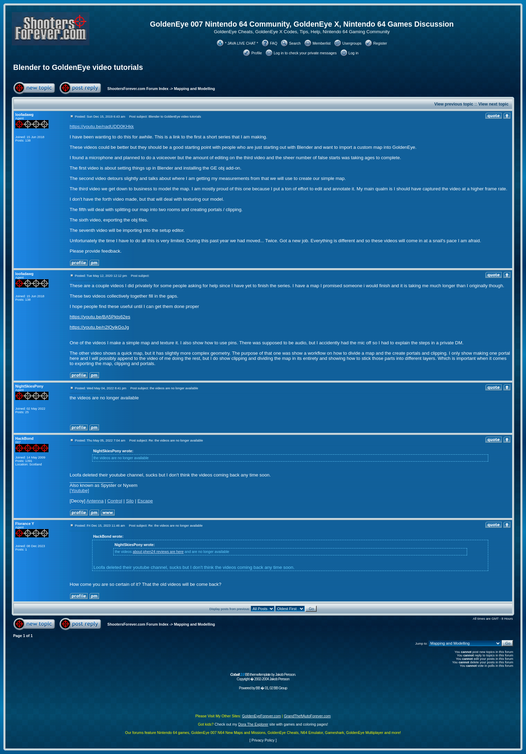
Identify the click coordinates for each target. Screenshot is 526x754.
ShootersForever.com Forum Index (137, 89)
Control (114, 500)
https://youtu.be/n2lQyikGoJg (99, 327)
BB (258, 688)
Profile (256, 53)
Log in (354, 53)
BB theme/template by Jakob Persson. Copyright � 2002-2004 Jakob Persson (263, 676)
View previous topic (453, 104)
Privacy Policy (263, 740)
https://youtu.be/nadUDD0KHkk (102, 126)
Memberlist (322, 43)
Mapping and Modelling (194, 89)
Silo (130, 500)
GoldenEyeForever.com (261, 716)
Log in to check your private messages (305, 53)
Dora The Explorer (253, 724)
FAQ (273, 43)
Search (295, 43)
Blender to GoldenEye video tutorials (78, 67)
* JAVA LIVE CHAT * (241, 43)
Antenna (95, 500)
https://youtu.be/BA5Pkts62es (100, 316)
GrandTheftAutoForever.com (307, 716)
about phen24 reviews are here (158, 551)
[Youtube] (79, 490)
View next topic (493, 104)
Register (380, 43)
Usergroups (351, 43)
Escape (145, 500)
